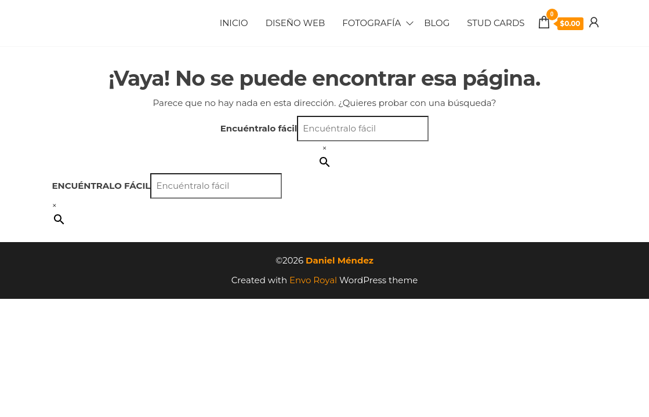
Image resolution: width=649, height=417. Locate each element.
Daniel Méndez (340, 260)
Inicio (234, 22)
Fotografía (371, 22)
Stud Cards (495, 22)
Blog (436, 22)
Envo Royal (313, 280)
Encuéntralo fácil (259, 128)
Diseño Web (295, 22)
